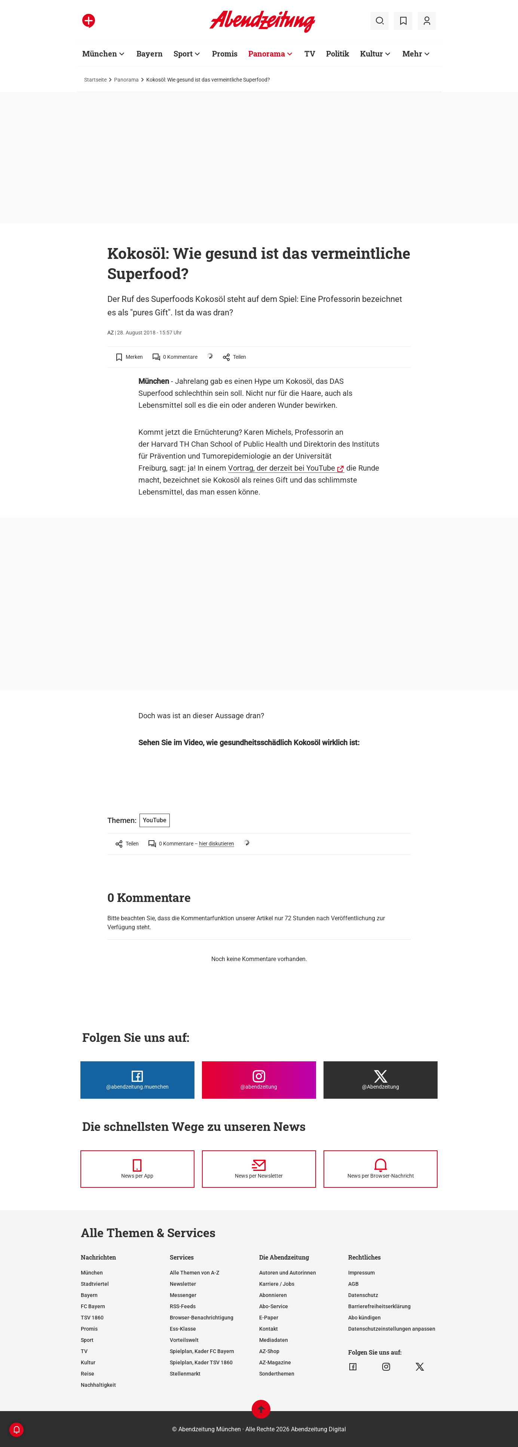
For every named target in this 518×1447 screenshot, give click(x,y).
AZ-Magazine (275, 1362)
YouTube (154, 820)
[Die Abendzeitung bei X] (381, 1080)
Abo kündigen (364, 1318)
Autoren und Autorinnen (287, 1273)
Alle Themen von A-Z (194, 1273)
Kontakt (268, 1329)
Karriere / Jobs (276, 1284)
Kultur (371, 53)
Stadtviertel (95, 1284)
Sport (183, 53)
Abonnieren (273, 1295)
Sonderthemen (276, 1374)
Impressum (361, 1273)
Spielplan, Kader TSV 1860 (201, 1362)
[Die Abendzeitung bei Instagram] (259, 1080)
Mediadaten (273, 1340)
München (99, 53)
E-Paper (268, 1318)
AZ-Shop (269, 1351)
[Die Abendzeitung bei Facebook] (137, 1080)
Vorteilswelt (184, 1340)
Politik (337, 53)
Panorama (266, 53)
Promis (224, 53)
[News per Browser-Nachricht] (381, 1169)
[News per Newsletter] (259, 1169)
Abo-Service (273, 1306)
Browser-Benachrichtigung (201, 1318)
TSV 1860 (92, 1318)
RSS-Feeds (183, 1306)
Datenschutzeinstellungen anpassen (391, 1329)
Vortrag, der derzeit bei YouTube (281, 468)
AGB (353, 1284)
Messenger (183, 1295)
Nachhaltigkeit (98, 1385)
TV (309, 53)
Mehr (412, 53)
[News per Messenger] (137, 1169)
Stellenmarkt (185, 1374)
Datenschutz (363, 1295)
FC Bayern (93, 1306)
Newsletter (183, 1284)
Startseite (95, 80)
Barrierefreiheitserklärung (379, 1306)
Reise (87, 1374)
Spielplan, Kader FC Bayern (202, 1351)
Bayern (150, 53)
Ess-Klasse (183, 1329)
